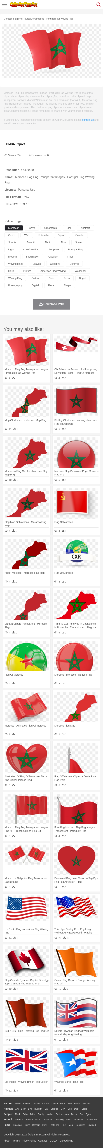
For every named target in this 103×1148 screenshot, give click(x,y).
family (41, 1114)
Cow (63, 1109)
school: (8, 1119)
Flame (77, 1103)
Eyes (88, 1114)
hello (11, 271)
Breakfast (17, 1125)
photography (15, 285)
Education (79, 1119)
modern (12, 256)
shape (67, 285)
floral (51, 285)
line (69, 228)
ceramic (74, 263)
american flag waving (52, 271)
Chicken (54, 1109)
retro (67, 278)
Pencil (69, 1119)
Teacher (29, 1119)
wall (26, 235)
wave (32, 228)
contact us (88, 119)
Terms (16, 1140)
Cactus (45, 1103)
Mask (17, 1114)
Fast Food (54, 1125)
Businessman (62, 1114)
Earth (62, 1103)
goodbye (55, 263)
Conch (55, 1103)
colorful (79, 235)
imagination (32, 256)
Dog (70, 1109)
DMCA (53, 1140)
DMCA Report (15, 144)
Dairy (27, 1125)
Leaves (36, 1103)
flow (63, 242)
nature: (8, 1103)
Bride (32, 1114)
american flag (31, 249)
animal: (8, 1108)
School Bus (91, 1119)
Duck (76, 1109)
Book (37, 1119)
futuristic (43, 235)
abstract (85, 228)
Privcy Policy (29, 1140)
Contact (42, 1140)
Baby (25, 1114)
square (62, 235)
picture (27, 271)
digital (35, 285)
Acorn (17, 1103)
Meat (71, 1125)
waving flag (15, 278)
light (11, 249)
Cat (46, 1109)
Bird (30, 1109)
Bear (23, 1109)
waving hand (15, 263)
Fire (70, 1103)
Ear (81, 1114)
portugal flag (75, 249)
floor (70, 256)
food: (7, 1124)
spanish (12, 242)
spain (78, 242)
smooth (31, 242)
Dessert (35, 1125)
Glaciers (86, 1103)
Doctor (74, 1114)
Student (19, 1119)
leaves (37, 263)
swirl (51, 278)
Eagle (84, 1109)
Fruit (64, 1125)
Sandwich (80, 1125)
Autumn (26, 1103)
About (7, 1140)
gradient (53, 256)
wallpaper (80, 271)
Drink (44, 1125)
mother (49, 1114)
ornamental (50, 228)
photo (48, 242)
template (54, 249)
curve (11, 235)
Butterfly (38, 1109)
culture (35, 278)
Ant (16, 1109)
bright (82, 278)
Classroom (48, 1119)
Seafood (92, 1125)
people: (8, 1114)
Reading (60, 1119)
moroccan (13, 228)
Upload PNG (67, 1140)
